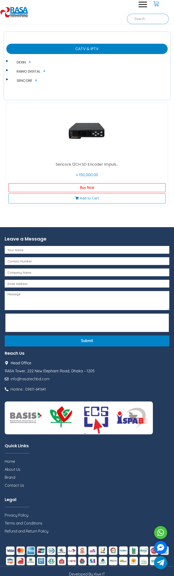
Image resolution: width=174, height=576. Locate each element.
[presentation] (42, 323)
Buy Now (87, 187)
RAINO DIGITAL (28, 71)
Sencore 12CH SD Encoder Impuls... (87, 164)
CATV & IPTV (87, 48)
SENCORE (24, 80)
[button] (87, 198)
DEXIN (21, 62)
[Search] (148, 19)
